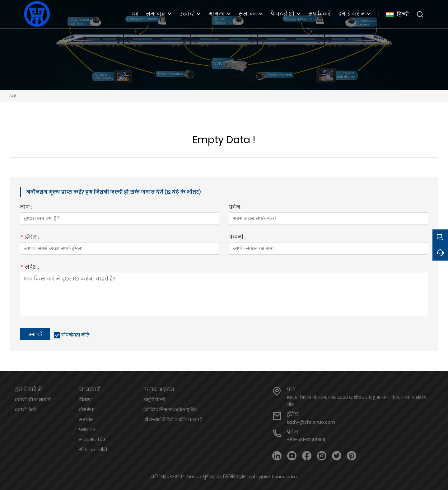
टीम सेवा (86, 410)
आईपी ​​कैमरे (154, 400)
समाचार (86, 420)
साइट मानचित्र (92, 439)
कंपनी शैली (25, 410)
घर (13, 95)
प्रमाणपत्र (87, 429)
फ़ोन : (235, 208)
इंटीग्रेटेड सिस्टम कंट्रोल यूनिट (170, 410)
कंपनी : (237, 238)
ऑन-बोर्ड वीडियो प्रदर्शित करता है (172, 420)
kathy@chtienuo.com (311, 422)
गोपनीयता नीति (75, 335)
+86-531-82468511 (306, 439)
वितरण (85, 400)
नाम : (26, 208)
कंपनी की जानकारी (33, 400)
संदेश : (29, 268)
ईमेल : (29, 238)
